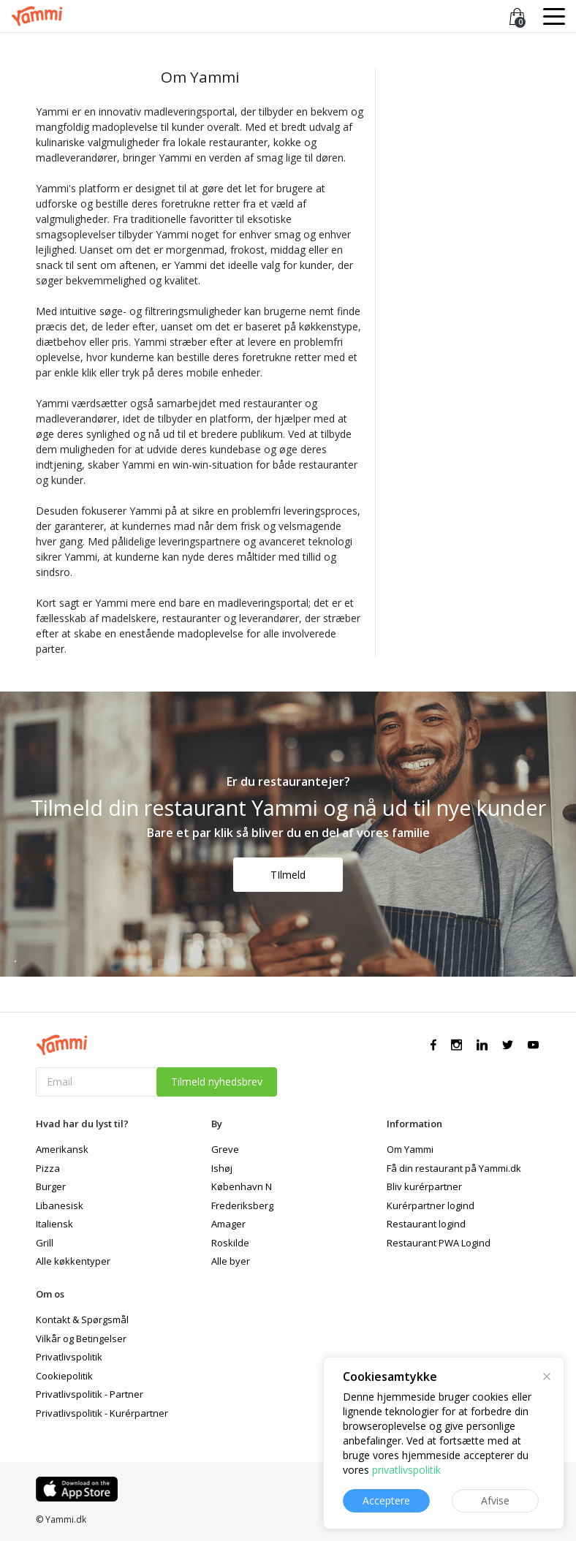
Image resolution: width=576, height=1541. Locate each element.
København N (241, 1186)
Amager (228, 1223)
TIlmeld (288, 875)
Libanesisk (59, 1205)
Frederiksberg (242, 1205)
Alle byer (230, 1261)
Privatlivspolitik (69, 1356)
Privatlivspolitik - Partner (89, 1394)
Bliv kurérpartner (424, 1186)
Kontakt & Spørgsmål (82, 1319)
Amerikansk (62, 1149)
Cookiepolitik (64, 1375)
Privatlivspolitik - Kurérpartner (102, 1413)
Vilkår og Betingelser (81, 1338)
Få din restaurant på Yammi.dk (454, 1168)
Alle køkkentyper (73, 1261)
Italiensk (54, 1223)
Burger (51, 1186)
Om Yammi (410, 1149)
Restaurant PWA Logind (438, 1242)
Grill (44, 1242)
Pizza (48, 1168)
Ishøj (221, 1168)
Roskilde (230, 1242)
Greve (225, 1149)
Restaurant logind (426, 1223)
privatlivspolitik (406, 1470)
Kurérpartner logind (430, 1205)
